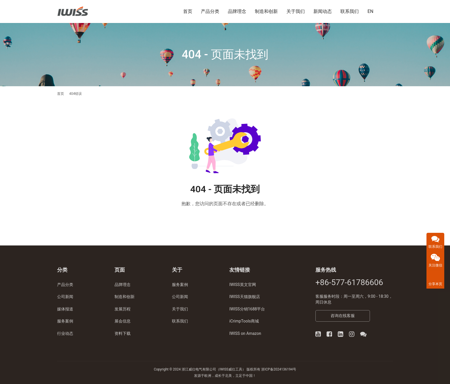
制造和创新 (266, 11)
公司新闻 (65, 296)
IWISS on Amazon (245, 333)
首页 (187, 11)
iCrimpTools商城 (244, 321)
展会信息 (123, 321)
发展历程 (123, 309)
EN (370, 11)
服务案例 (65, 321)
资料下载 (123, 333)
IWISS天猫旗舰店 (244, 296)
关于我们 (295, 11)
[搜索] (390, 11)
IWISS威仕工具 (231, 369)
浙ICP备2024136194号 (278, 369)
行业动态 (65, 333)
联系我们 (349, 11)
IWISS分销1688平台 (247, 309)
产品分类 (210, 11)
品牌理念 (237, 11)
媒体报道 (65, 309)
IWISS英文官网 (242, 284)
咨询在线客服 (343, 315)
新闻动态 (322, 11)
